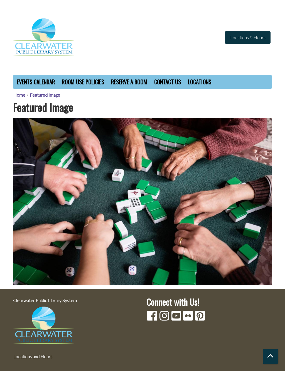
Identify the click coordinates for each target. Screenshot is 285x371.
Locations (199, 82)
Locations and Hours (32, 356)
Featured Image (45, 94)
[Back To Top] (270, 356)
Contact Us (167, 82)
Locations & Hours (248, 37)
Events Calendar (36, 82)
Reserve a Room (129, 82)
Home (19, 94)
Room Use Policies (83, 82)
